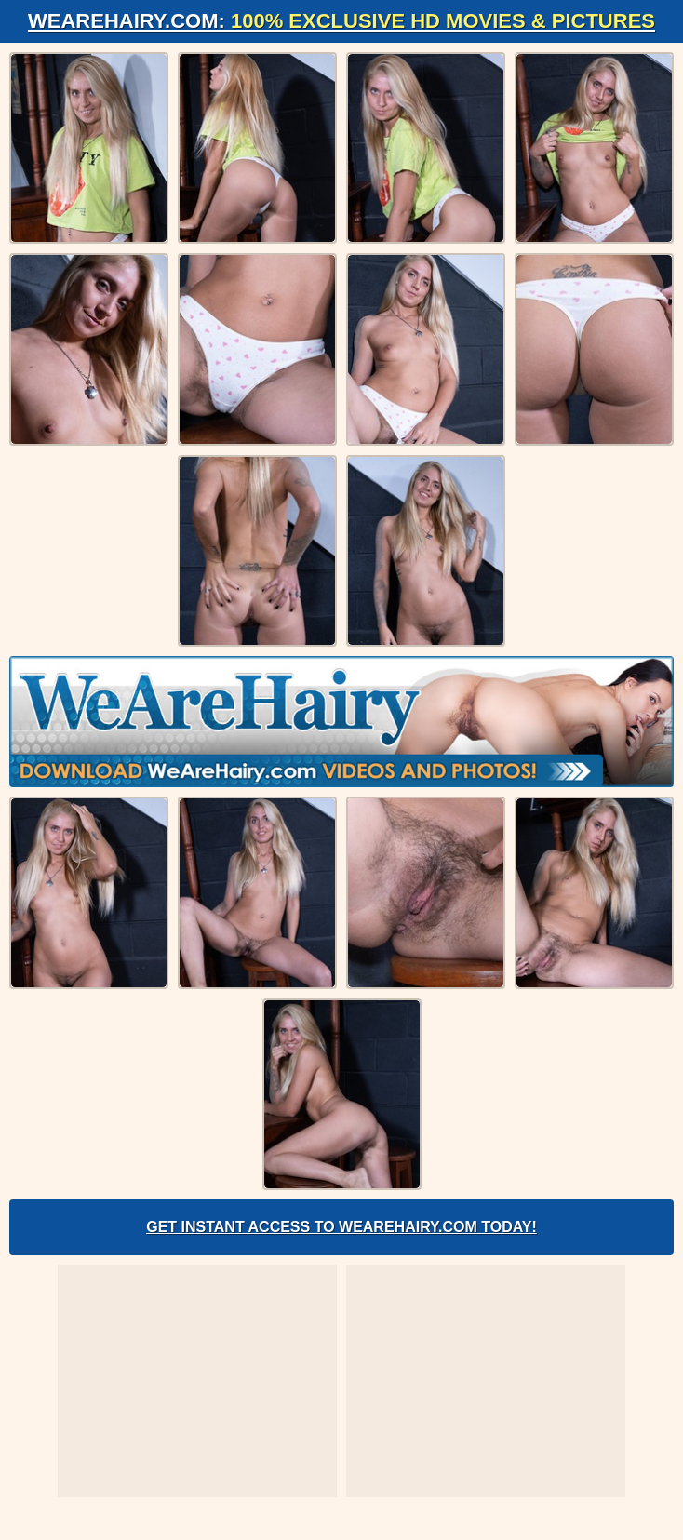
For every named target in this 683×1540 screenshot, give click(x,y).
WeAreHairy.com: (341, 21)
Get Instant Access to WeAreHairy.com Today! (341, 1227)
